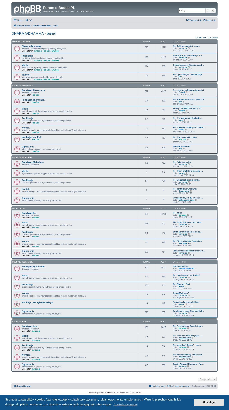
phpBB (109, 393)
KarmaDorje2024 (186, 268)
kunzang (38, 51)
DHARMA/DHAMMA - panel (33, 33)
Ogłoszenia (28, 146)
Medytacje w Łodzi (181, 146)
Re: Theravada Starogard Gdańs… (189, 127)
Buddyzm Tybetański (22, 262)
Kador (181, 129)
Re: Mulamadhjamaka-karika (186, 180)
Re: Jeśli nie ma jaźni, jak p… (186, 46)
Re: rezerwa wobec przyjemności (188, 90)
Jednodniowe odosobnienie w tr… (189, 251)
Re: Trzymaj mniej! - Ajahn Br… (187, 118)
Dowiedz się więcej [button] (125, 404)
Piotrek (182, 92)
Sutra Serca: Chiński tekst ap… (187, 232)
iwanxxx (55, 51)
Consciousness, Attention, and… (188, 65)
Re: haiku (177, 213)
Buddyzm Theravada (22, 86)
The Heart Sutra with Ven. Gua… (188, 222)
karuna (182, 173)
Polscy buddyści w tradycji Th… (188, 108)
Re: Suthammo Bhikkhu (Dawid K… (189, 99)
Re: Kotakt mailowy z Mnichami (187, 354)
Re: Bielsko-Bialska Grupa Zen (187, 241)
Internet (26, 74)
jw (180, 77)
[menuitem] (28, 20)
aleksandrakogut (186, 200)
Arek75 (182, 111)
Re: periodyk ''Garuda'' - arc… (187, 345)
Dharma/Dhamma (31, 46)
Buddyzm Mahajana (22, 158)
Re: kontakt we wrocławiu (185, 189)
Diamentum (184, 191)
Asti (180, 148)
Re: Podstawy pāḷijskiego (185, 137)
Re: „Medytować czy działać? (186, 275)
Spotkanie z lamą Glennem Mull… (188, 311)
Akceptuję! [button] (209, 402)
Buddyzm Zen (18, 208)
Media (25, 65)
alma (181, 120)
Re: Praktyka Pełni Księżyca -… (187, 335)
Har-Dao (46, 51)
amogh (182, 304)
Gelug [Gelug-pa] (181, 293)
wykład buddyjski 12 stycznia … (188, 198)
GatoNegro (184, 243)
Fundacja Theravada (33, 99)
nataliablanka (185, 338)
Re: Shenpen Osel (181, 284)
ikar (180, 102)
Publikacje (27, 55)
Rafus (181, 286)
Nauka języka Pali (31, 137)
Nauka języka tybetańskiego (37, 302)
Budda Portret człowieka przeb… (188, 55)
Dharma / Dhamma (21, 42)
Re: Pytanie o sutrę (182, 162)
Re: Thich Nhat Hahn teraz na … (188, 171)
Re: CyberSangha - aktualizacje (187, 74)
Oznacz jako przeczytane (207, 37)
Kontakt (26, 127)
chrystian (183, 48)
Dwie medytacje (180, 266)
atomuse (183, 366)
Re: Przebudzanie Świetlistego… (188, 326)
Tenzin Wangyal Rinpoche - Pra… (188, 364)
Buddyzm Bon (19, 322)
